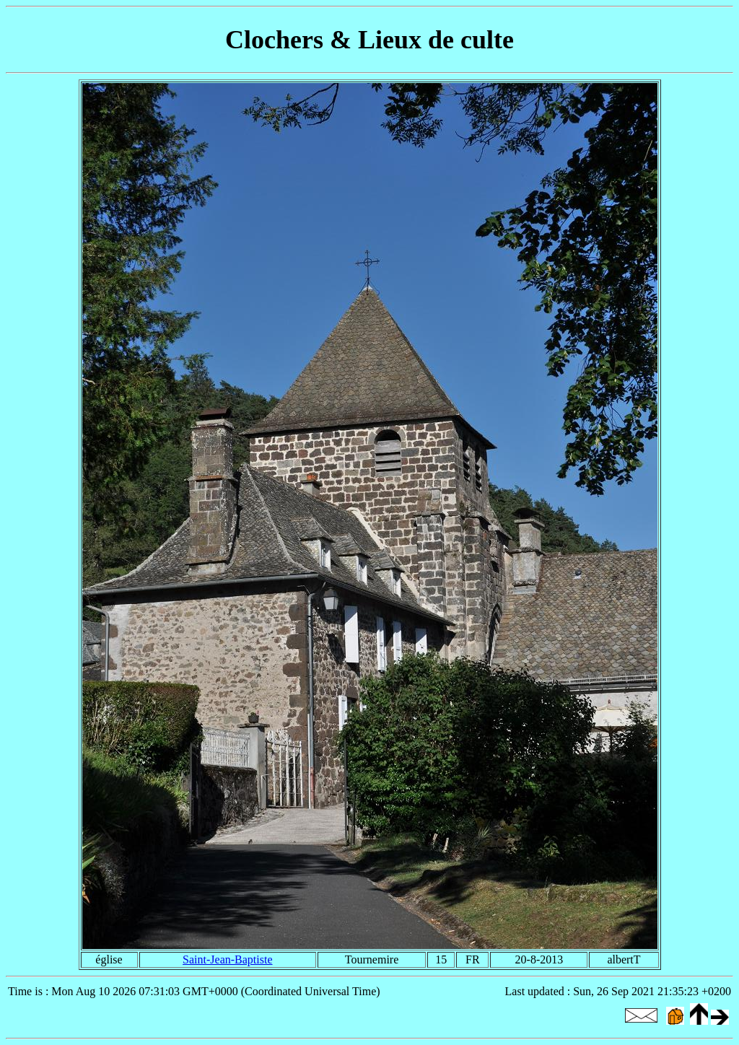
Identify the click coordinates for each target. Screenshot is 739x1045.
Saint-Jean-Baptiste (227, 959)
